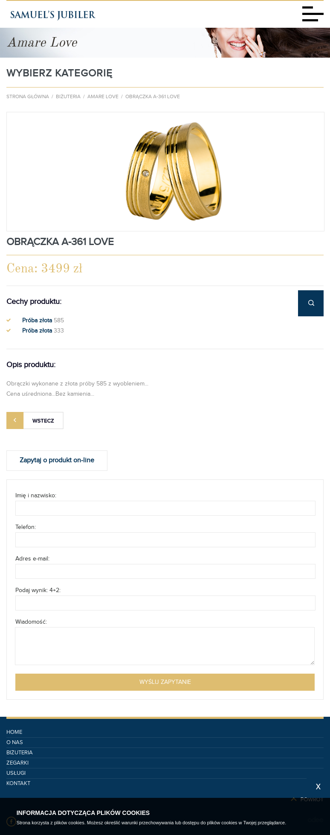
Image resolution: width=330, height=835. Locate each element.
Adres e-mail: (32, 559)
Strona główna (27, 96)
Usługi (16, 773)
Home (14, 732)
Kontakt (18, 783)
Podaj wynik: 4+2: (38, 590)
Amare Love (103, 96)
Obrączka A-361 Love (152, 96)
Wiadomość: (31, 622)
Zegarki (17, 763)
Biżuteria (68, 96)
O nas (14, 742)
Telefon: (25, 527)
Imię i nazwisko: (35, 496)
